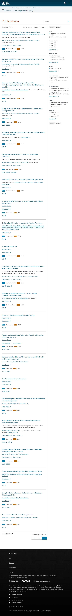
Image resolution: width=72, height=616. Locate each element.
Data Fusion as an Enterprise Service (14, 379)
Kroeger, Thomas (33, 474)
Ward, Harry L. (14, 474)
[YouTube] (14, 607)
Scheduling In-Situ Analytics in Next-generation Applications (22, 179)
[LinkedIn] (21, 607)
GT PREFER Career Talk (9, 246)
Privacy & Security (22, 577)
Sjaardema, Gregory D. (28, 227)
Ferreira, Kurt (14, 40)
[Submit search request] (68, 21)
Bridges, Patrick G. (34, 40)
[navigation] (27, 27)
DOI (4, 52)
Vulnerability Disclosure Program (41, 611)
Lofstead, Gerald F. (7, 226)
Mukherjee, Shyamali (8, 227)
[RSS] (23, 607)
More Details (17, 45)
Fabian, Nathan (27, 226)
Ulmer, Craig (5, 229)
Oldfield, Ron (17, 227)
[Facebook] (9, 607)
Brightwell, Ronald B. (12, 432)
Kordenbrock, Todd (38, 226)
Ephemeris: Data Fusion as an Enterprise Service (18, 315)
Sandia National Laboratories (17, 586)
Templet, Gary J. (39, 227)
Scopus (14, 52)
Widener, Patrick (23, 40)
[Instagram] (18, 607)
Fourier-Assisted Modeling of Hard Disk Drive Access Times (22, 471)
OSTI (8, 52)
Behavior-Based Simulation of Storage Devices (17, 515)
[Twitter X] (12, 607)
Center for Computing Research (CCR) (19, 11)
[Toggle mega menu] (69, 3)
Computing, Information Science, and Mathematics (26, 8)
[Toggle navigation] (3, 9)
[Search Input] (57, 21)
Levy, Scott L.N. (6, 40)
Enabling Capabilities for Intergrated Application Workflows (22, 223)
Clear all (58, 27)
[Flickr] (16, 607)
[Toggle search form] (65, 3)
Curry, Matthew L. (18, 226)
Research (7, 8)
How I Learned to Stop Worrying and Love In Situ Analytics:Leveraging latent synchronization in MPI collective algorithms (23, 85)
